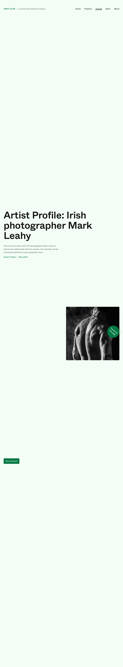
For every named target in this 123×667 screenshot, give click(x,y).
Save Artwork (11, 461)
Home (78, 8)
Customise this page (113, 331)
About (116, 8)
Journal (98, 8)
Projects (88, 8)
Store (108, 8)
